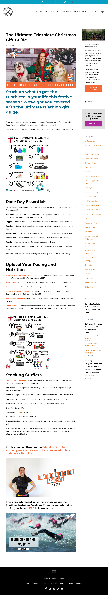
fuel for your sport (92, 201)
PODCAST (86, 12)
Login (102, 12)
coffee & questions (92, 159)
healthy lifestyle (91, 223)
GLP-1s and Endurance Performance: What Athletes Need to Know (93, 328)
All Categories (90, 141)
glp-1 (87, 219)
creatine (88, 167)
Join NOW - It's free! (93, 88)
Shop (44, 583)
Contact (35, 583)
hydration (88, 232)
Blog (27, 583)
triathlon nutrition (90, 350)
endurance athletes (92, 192)
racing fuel (89, 287)
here (20, 412)
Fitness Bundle (11, 306)
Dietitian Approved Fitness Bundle (19, 287)
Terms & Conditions (56, 583)
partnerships (89, 278)
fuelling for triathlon (93, 214)
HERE (30, 508)
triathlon (96, 348)
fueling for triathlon (92, 210)
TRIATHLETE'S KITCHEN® (70, 12)
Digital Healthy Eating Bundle (17, 291)
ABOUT (94, 12)
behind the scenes (92, 154)
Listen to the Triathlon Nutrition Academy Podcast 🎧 (54, 2)
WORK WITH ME (42, 12)
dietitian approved (92, 176)
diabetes (88, 172)
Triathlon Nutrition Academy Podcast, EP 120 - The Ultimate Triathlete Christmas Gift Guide (38, 450)
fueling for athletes (92, 205)
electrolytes (89, 188)
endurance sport (91, 197)
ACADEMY (54, 12)
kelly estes (88, 265)
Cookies (79, 583)
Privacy (70, 583)
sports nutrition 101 (91, 316)
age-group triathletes (93, 145)
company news (90, 163)
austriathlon (89, 150)
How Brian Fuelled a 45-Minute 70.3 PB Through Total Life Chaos (92, 308)
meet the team (90, 269)
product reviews (91, 282)
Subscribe (93, 124)
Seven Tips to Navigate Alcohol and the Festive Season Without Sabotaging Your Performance (93, 366)
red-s (93, 341)
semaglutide (88, 343)
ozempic (88, 274)
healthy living (90, 227)
